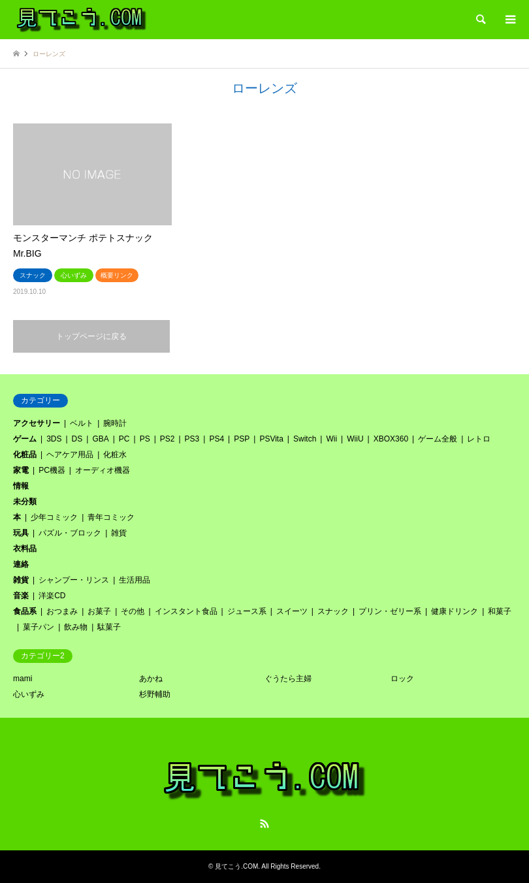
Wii (331, 438)
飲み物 (76, 627)
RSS (264, 823)
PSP (241, 438)
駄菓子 (109, 627)
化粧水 (115, 454)
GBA (100, 438)
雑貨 (119, 533)
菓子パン (38, 627)
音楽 (21, 595)
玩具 (21, 533)
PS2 (167, 438)
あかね (151, 678)
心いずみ (28, 694)
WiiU (355, 438)
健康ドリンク (454, 611)
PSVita (271, 438)
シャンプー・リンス (74, 580)
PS (145, 438)
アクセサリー (36, 423)
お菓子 (99, 611)
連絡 (21, 564)
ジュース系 (246, 611)
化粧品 (25, 454)
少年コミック (54, 517)
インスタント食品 (186, 611)
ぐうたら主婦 (288, 678)
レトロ (478, 438)
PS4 (216, 438)
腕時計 (115, 423)
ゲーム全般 (437, 438)
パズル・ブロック (70, 533)
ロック (402, 678)
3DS (53, 438)
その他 (132, 611)
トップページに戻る (91, 336)
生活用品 (134, 580)
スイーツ (292, 611)
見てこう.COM (236, 866)
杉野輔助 (154, 694)
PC (124, 438)
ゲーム (25, 438)
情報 (21, 485)
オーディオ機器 (102, 470)
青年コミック (111, 517)
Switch (304, 438)
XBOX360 (391, 438)
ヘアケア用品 (69, 454)
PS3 (192, 438)
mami (22, 678)
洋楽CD (52, 595)
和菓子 (499, 611)
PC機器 (52, 470)
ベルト (81, 423)
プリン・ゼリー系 (390, 611)
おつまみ (62, 611)
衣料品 (25, 548)
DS (77, 438)
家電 (21, 470)
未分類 (25, 501)
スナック (333, 611)
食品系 (25, 611)
